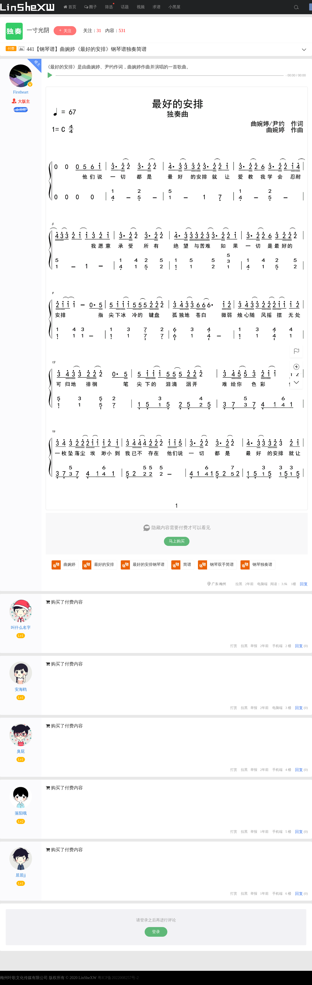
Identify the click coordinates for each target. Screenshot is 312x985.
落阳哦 (21, 813)
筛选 (109, 6)
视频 (141, 7)
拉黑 (238, 584)
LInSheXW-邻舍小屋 (28, 7)
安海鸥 (21, 689)
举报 (253, 646)
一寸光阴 (39, 30)
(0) (306, 646)
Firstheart (20, 92)
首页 (70, 7)
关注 (65, 30)
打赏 (233, 646)
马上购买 (177, 541)
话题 (125, 7)
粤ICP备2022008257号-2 (118, 978)
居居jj (21, 875)
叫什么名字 (21, 627)
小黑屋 (174, 7)
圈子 (90, 7)
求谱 (157, 7)
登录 (156, 932)
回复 (304, 584)
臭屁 (21, 751)
